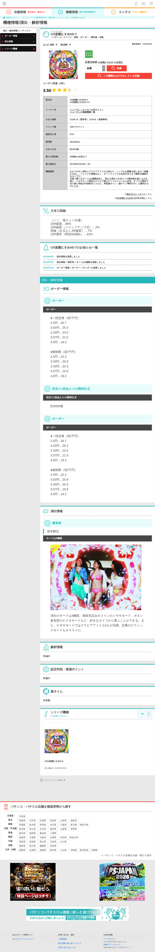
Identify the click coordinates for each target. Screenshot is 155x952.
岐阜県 (22, 833)
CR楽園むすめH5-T (78, 17)
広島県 (53, 841)
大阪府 (43, 837)
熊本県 (53, 850)
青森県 (22, 820)
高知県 (53, 846)
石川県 (43, 829)
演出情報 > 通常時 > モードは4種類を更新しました (81, 262)
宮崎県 (74, 850)
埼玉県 (53, 824)
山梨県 (63, 829)
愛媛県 (43, 846)
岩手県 (32, 820)
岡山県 (43, 841)
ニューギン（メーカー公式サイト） (87, 109)
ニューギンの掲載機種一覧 (82, 112)
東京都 (74, 824)
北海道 (22, 816)
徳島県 (22, 846)
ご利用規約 (62, 939)
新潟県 (22, 829)
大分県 (63, 850)
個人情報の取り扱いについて (70, 943)
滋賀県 (22, 837)
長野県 (74, 829)
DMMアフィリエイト (112, 945)
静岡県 (32, 833)
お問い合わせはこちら (67, 947)
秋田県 (53, 820)
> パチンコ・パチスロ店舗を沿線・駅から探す (126, 855)
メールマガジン (110, 939)
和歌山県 (73, 837)
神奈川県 (84, 824)
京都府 (32, 837)
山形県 (63, 820)
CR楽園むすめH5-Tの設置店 (110, 62)
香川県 (32, 846)
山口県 (63, 841)
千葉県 (63, 824)
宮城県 (43, 820)
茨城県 (22, 824)
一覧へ (142, 714)
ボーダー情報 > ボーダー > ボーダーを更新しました (81, 268)
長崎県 (43, 850)
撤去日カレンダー (135, 194)
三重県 (53, 833)
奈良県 (63, 837)
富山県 (32, 829)
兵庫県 (53, 837)
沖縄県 (94, 850)
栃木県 (32, 824)
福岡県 (22, 850)
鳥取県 (22, 841)
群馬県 (43, 824)
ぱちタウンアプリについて (23, 939)
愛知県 (43, 833)
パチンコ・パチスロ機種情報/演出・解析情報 (38, 17)
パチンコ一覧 (63, 17)
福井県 (53, 829)
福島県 (74, 820)
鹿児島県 (84, 850)
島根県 (32, 841)
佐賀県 (32, 850)
